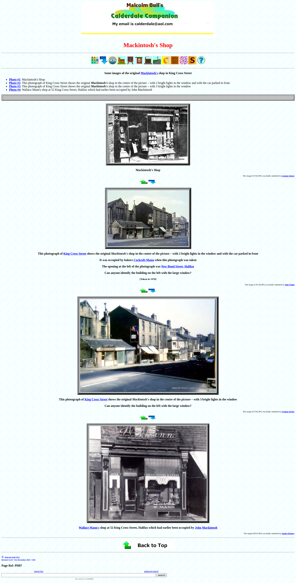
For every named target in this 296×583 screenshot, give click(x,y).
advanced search (151, 571)
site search (79, 579)
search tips (38, 571)
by (88, 579)
